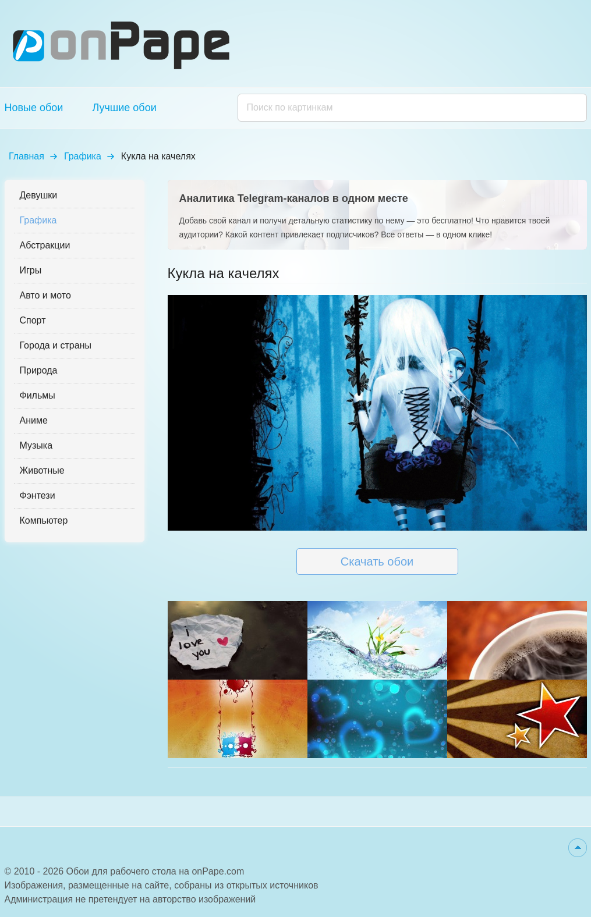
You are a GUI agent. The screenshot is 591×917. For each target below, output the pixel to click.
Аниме (34, 420)
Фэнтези (37, 495)
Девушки (39, 195)
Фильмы (37, 395)
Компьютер (44, 520)
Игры (31, 270)
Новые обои (34, 107)
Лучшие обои (124, 107)
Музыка (36, 445)
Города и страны (55, 345)
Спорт (33, 320)
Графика (82, 156)
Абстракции (45, 245)
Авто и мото (45, 295)
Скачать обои (377, 561)
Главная (26, 156)
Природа (39, 370)
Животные (42, 470)
